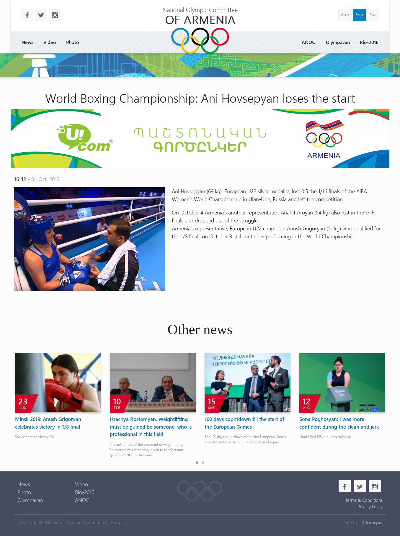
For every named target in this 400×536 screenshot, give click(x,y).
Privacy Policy (370, 506)
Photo (72, 42)
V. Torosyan (372, 522)
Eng (359, 14)
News (27, 42)
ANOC (308, 42)
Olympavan (338, 42)
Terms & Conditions (364, 500)
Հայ (345, 14)
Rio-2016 (369, 42)
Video (49, 42)
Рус (373, 14)
